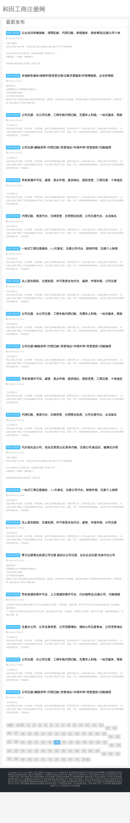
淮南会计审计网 (60, 807)
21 (43, 766)
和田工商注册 (13, 33)
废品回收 (82, 805)
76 (70, 792)
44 (84, 774)
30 (104, 766)
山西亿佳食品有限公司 (93, 811)
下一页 (86, 792)
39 (50, 774)
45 (91, 774)
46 (98, 774)
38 (43, 774)
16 (9, 765)
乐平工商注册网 (22, 815)
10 (81, 757)
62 (91, 783)
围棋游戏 (33, 815)
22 (50, 766)
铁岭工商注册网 (94, 813)
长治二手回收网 (62, 817)
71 (36, 792)
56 (50, 783)
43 (78, 774)
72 (43, 792)
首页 (10, 757)
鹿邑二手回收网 (60, 815)
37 (36, 774)
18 (23, 766)
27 (84, 766)
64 (104, 786)
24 (63, 766)
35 (23, 774)
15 (115, 760)
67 (9, 791)
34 (16, 774)
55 (43, 783)
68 (16, 791)
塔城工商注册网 (75, 811)
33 (9, 774)
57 (57, 783)
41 (64, 774)
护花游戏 (90, 805)
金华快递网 (75, 817)
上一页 (20, 757)
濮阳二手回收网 (75, 815)
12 (94, 757)
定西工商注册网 (59, 813)
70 (30, 792)
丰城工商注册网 (106, 807)
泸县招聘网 (110, 805)
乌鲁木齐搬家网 (34, 807)
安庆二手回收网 (104, 815)
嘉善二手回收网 (89, 815)
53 (30, 783)
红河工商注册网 (91, 807)
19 (30, 766)
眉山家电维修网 (37, 809)
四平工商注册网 (22, 809)
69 (23, 792)
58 (63, 783)
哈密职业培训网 (45, 815)
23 (57, 766)
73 (50, 792)
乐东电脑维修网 (77, 809)
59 (70, 783)
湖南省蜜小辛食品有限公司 (97, 809)
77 (77, 792)
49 (118, 777)
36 (30, 774)
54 (36, 783)
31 (111, 769)
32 (118, 769)
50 (9, 783)
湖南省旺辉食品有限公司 (40, 813)
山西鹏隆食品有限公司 (33, 811)
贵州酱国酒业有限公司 (77, 813)
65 (111, 786)
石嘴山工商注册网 (76, 807)
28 (91, 766)
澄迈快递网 (50, 809)
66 (118, 786)
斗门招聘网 (47, 807)
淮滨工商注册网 (21, 813)
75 (63, 792)
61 (84, 783)
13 (101, 757)
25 (70, 766)
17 (16, 765)
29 (97, 766)
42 (71, 774)
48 (112, 777)
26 (77, 766)
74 (57, 792)
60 (77, 783)
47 (105, 774)
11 (87, 757)
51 (16, 783)
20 (36, 766)
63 (97, 783)
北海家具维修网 (62, 809)
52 (23, 783)
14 (108, 760)
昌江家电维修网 (20, 807)
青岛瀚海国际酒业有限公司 (56, 811)
